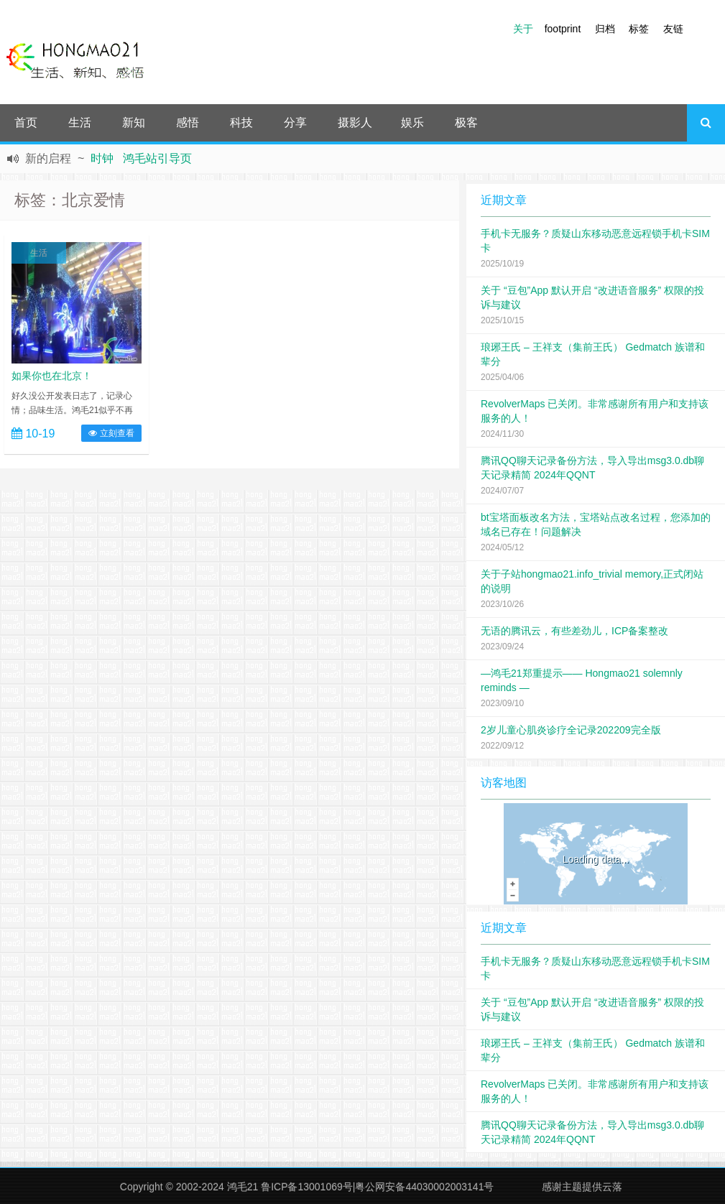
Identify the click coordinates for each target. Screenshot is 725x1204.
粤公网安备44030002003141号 (424, 1187)
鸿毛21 (243, 1187)
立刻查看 (111, 433)
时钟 (102, 158)
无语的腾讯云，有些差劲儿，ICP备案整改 (574, 630)
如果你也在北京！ (51, 375)
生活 (79, 122)
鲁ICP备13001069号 (307, 1187)
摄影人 (355, 122)
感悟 (187, 122)
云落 (612, 1187)
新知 (133, 122)
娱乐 (412, 122)
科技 (241, 122)
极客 (466, 122)
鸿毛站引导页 (157, 158)
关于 (523, 28)
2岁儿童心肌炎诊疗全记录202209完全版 (571, 730)
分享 (295, 122)
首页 (25, 122)
